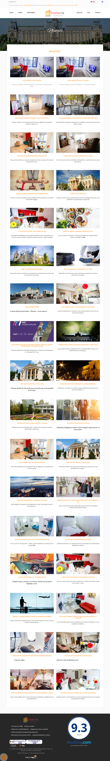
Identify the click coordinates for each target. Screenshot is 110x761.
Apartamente (31, 12)
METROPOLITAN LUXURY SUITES (21, 735)
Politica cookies (29, 726)
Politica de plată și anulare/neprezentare (24, 732)
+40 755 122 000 (27, 5)
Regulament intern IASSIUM (39, 729)
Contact (98, 12)
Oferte (20, 12)
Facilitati (79, 12)
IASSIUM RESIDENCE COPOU (41, 735)
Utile (88, 12)
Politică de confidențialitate (20, 729)
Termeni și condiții (17, 726)
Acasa (11, 12)
